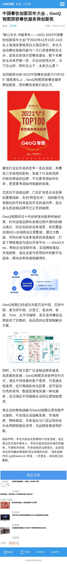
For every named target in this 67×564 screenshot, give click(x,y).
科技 (18, 4)
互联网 (12, 26)
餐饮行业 (14, 543)
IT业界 (27, 4)
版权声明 (55, 552)
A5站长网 (8, 4)
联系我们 (41, 552)
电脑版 (8, 553)
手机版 (25, 552)
